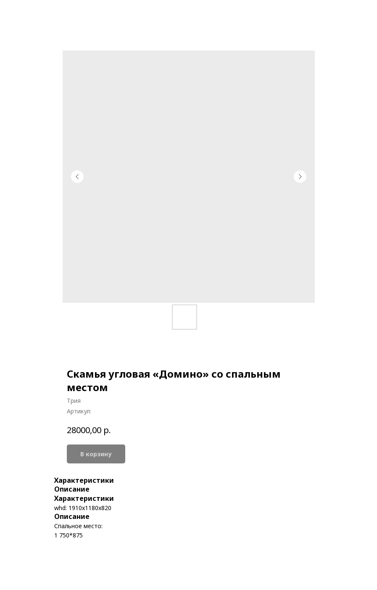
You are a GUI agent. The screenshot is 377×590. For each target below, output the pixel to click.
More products (36, 13)
